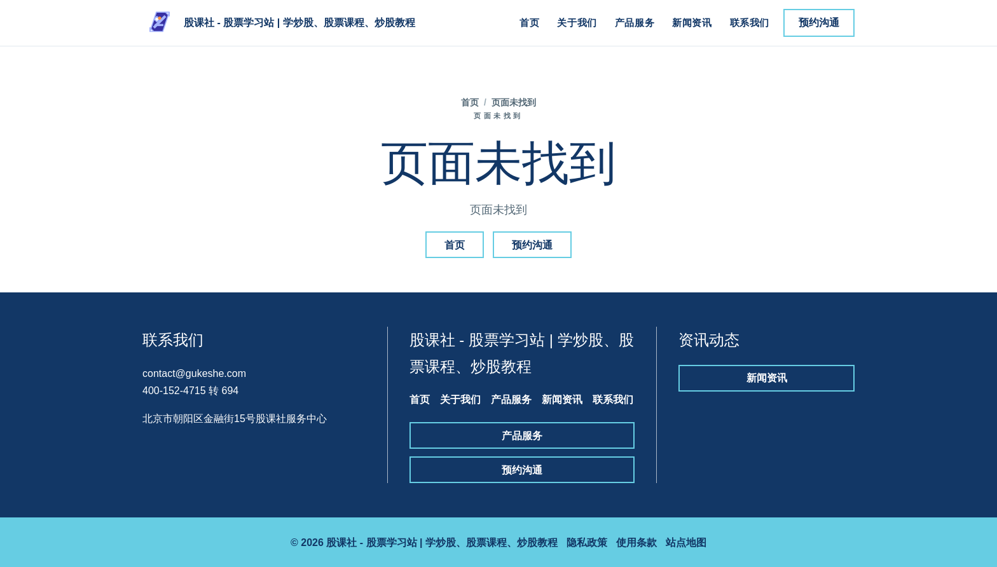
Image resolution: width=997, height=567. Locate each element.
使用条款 (636, 542)
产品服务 (634, 22)
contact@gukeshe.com (194, 373)
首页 (529, 22)
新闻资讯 (692, 22)
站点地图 (686, 542)
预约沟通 (819, 22)
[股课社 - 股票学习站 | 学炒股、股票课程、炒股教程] (278, 23)
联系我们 (749, 22)
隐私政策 (587, 542)
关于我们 (576, 22)
